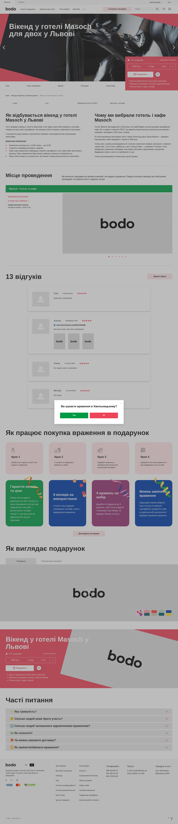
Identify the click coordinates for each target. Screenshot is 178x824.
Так (74, 415)
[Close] (120, 403)
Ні (104, 415)
